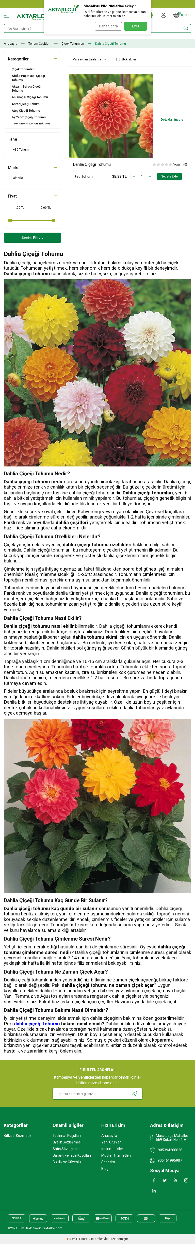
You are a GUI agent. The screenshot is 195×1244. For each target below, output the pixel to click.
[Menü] (6, 15)
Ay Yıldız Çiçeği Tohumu (29, 117)
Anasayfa (10, 43)
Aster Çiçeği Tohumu (26, 104)
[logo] (36, 15)
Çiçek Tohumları (72, 43)
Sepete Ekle (168, 176)
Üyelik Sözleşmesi (67, 1142)
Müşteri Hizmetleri (116, 1156)
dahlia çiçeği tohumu (37, 1024)
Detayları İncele (172, 116)
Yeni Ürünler (111, 1142)
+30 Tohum (18, 149)
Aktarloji (16, 178)
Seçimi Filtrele (33, 238)
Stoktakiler (126, 59)
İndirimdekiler (112, 1149)
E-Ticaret (82, 1239)
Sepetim (108, 1162)
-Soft (71, 1239)
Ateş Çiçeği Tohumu (26, 110)
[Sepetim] (182, 15)
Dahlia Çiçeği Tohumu (92, 164)
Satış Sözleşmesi (66, 1149)
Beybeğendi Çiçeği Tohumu (31, 124)
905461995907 (170, 1161)
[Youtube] (175, 1180)
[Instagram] (186, 1180)
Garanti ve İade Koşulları (72, 1156)
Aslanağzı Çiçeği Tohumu (30, 97)
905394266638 (170, 1150)
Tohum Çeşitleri (39, 43)
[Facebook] (154, 1180)
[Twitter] (165, 1180)
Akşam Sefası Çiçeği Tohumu (26, 88)
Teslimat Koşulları (67, 1136)
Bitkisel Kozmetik (17, 1136)
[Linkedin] (154, 1191)
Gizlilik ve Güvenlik (67, 1162)
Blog (104, 1169)
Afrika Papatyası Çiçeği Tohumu (28, 78)
